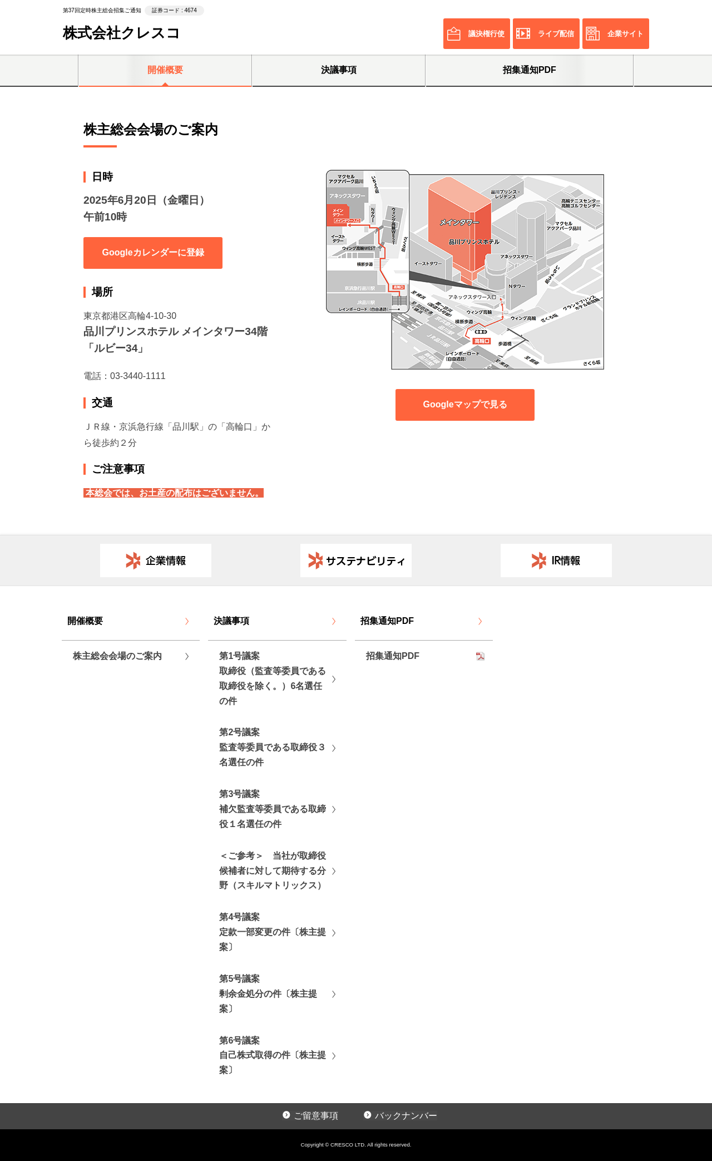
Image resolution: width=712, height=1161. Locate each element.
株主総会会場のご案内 (117, 656)
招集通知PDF (529, 70)
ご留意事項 (316, 1115)
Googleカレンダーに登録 (153, 252)
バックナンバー (406, 1115)
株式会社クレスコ (122, 32)
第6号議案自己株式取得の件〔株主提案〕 (272, 1055)
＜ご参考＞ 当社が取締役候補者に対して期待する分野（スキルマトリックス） (272, 871)
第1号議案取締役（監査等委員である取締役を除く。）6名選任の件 (272, 678)
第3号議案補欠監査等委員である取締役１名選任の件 (272, 809)
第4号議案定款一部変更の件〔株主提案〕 (272, 932)
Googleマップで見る (465, 404)
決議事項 (339, 70)
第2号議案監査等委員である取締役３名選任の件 (272, 747)
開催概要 (165, 70)
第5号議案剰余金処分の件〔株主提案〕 (268, 994)
